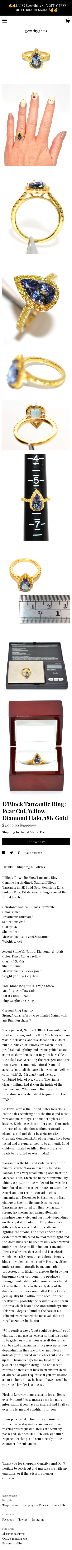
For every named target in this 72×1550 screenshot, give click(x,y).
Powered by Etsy (12, 1543)
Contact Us (58, 1505)
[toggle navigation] (4, 21)
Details (7, 867)
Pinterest (23, 1519)
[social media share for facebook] (4, 853)
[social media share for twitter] (12, 853)
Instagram (38, 1519)
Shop (5, 1505)
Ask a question (33, 853)
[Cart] (67, 22)
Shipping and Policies (36, 1505)
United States (29, 832)
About (16, 1505)
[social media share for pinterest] (19, 853)
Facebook (8, 1519)
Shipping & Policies (31, 867)
